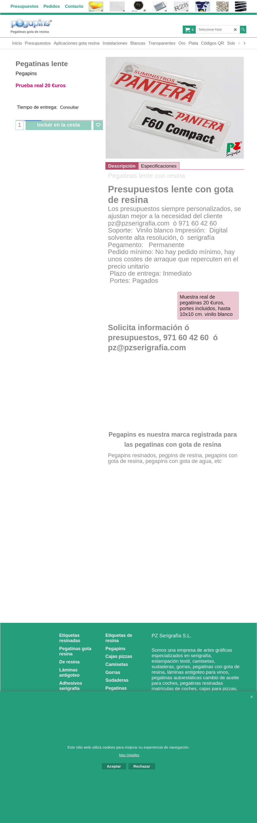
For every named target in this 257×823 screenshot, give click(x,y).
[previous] (239, 43)
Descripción (122, 177)
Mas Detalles (129, 755)
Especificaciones (159, 177)
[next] (244, 43)
